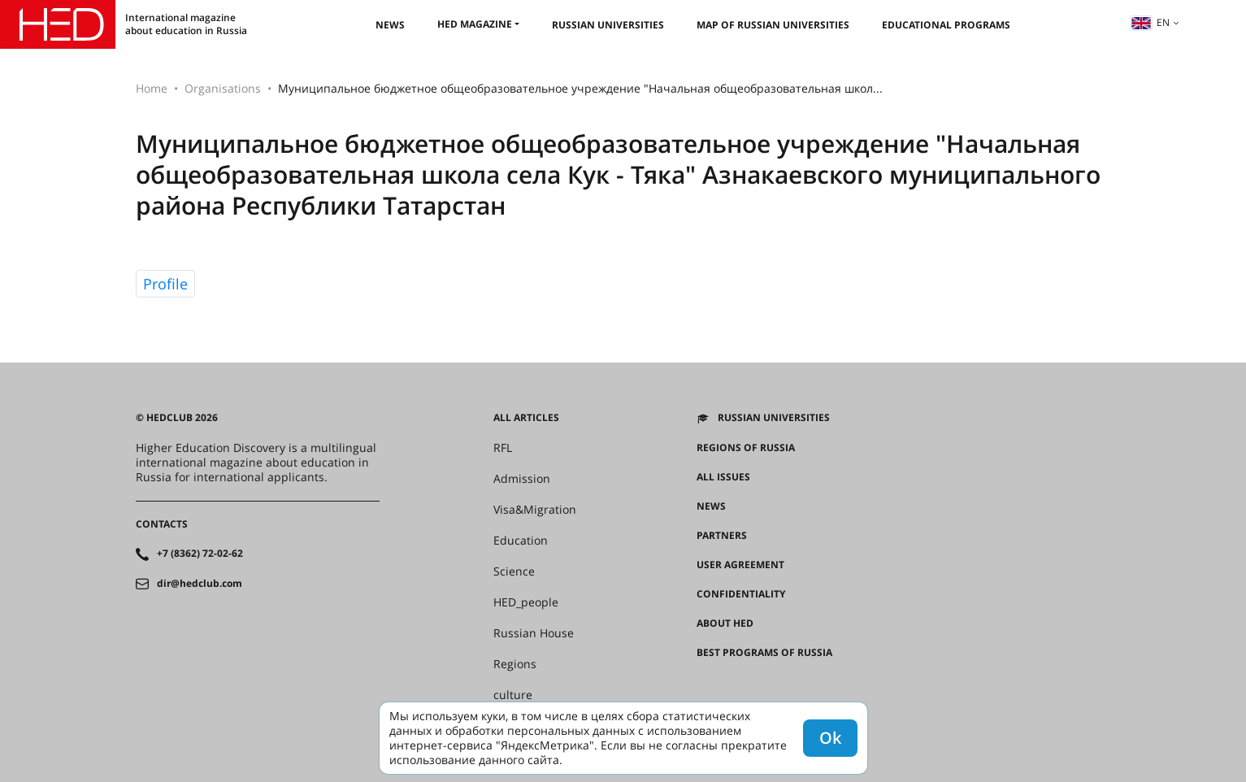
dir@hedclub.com (199, 583)
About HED (725, 623)
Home (151, 88)
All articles (526, 417)
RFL (502, 448)
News (390, 25)
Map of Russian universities (773, 25)
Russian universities (608, 25)
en (1150, 22)
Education (520, 540)
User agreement (740, 564)
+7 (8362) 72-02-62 (200, 553)
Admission (521, 478)
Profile (165, 283)
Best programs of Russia (764, 652)
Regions (514, 664)
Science (514, 571)
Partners (722, 535)
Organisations (223, 88)
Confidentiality (741, 594)
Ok (830, 738)
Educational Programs (946, 25)
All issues (723, 477)
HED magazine (474, 24)
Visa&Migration (534, 509)
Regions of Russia (746, 447)
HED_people (525, 602)
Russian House (533, 633)
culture (512, 695)
